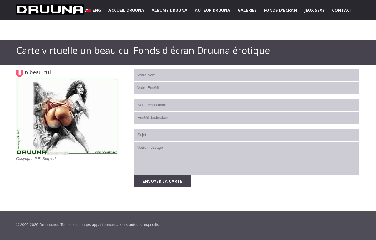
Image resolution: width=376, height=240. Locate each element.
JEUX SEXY (314, 10)
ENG (93, 10)
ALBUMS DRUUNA (169, 10)
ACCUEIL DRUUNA (126, 10)
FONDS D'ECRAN (280, 10)
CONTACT (342, 10)
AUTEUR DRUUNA (212, 10)
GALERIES (247, 10)
